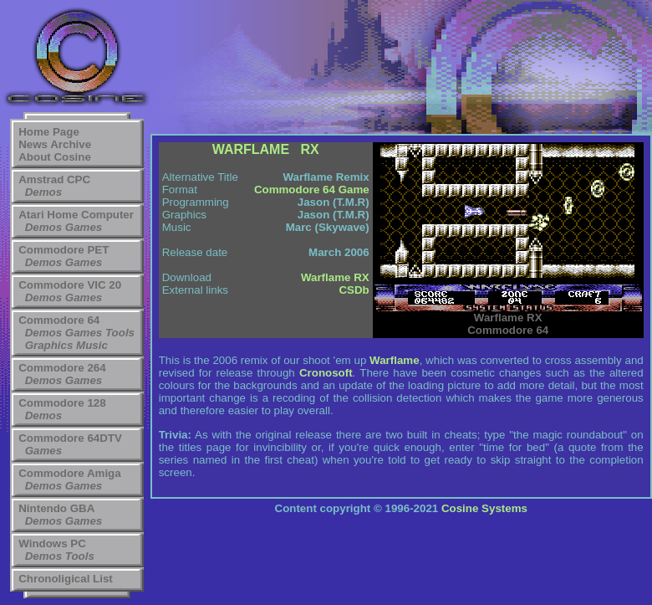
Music (92, 345)
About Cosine (54, 157)
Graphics (49, 345)
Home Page (48, 132)
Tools (120, 332)
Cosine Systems (484, 508)
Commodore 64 (58, 320)
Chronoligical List (65, 578)
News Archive (54, 144)
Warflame (394, 360)
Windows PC (52, 543)
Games (83, 227)
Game (354, 189)
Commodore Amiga (69, 473)
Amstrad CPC (54, 179)
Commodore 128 (61, 403)
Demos (43, 192)
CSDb (354, 290)
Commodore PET (63, 250)
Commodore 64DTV (70, 438)
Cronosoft (326, 373)
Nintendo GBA (56, 508)
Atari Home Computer (76, 214)
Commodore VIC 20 (69, 285)
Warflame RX (335, 277)
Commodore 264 (61, 367)
